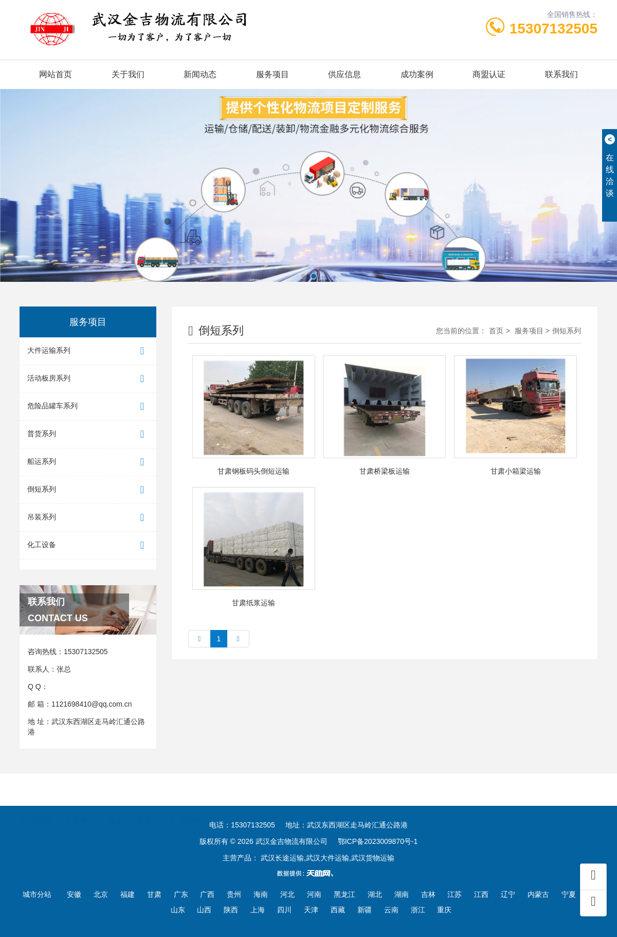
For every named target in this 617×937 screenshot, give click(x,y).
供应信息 (344, 74)
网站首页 (55, 74)
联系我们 (561, 74)
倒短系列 (88, 490)
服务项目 (272, 74)
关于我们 (128, 74)
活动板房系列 (88, 379)
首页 (496, 331)
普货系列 (88, 434)
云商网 (76, 805)
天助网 (190, 805)
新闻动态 (200, 74)
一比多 (111, 805)
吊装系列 (88, 518)
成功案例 (417, 74)
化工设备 (88, 545)
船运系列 (88, 462)
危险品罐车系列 (88, 406)
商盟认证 (489, 74)
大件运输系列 (88, 351)
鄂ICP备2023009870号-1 (378, 841)
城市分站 (37, 894)
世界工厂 (151, 805)
